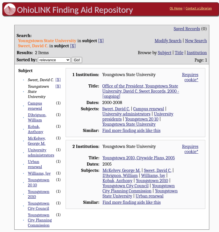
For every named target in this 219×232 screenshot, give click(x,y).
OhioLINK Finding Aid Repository (75, 9)
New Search (196, 40)
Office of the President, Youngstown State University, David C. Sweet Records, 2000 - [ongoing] (140, 91)
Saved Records (187, 28)
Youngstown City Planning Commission (40, 220)
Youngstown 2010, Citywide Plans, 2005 (139, 157)
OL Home (176, 8)
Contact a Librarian (199, 8)
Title (179, 52)
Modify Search (168, 40)
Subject (164, 52)
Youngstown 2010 (152, 180)
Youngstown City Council (39, 206)
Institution (197, 52)
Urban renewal (35, 164)
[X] (101, 40)
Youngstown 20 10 (142, 119)
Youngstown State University (129, 124)
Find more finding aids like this (131, 130)
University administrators (41, 152)
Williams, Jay (39, 173)
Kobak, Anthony (35, 129)
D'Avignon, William (37, 117)
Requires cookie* (190, 77)
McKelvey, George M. (37, 141)
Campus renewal (35, 106)
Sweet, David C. (116, 108)
